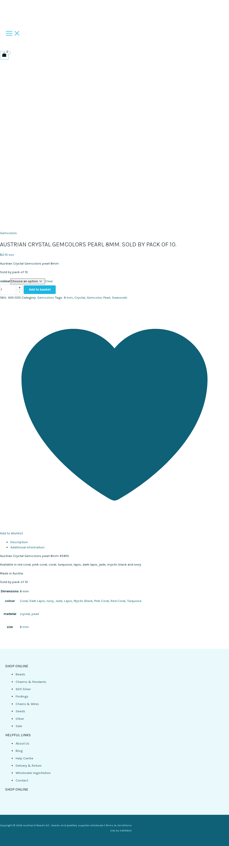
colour (5, 281)
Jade (58, 601)
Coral (24, 601)
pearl (35, 614)
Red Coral (118, 601)
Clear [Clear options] (49, 281)
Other (20, 719)
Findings (22, 696)
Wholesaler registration (33, 773)
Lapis (68, 601)
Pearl (106, 297)
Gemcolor (94, 297)
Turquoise (134, 601)
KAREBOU (126, 830)
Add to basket (39, 289)
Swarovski (119, 297)
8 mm (68, 297)
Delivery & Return (29, 765)
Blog (19, 751)
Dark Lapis (37, 601)
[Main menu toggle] (13, 34)
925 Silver (23, 689)
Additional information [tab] (27, 547)
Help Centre (24, 758)
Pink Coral (101, 601)
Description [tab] (19, 542)
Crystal (79, 297)
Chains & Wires (27, 704)
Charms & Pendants (31, 682)
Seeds (20, 711)
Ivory (50, 601)
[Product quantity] (8, 290)
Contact (22, 780)
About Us (22, 743)
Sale (19, 726)
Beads (20, 674)
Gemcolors (8, 233)
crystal (25, 614)
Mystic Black (83, 601)
